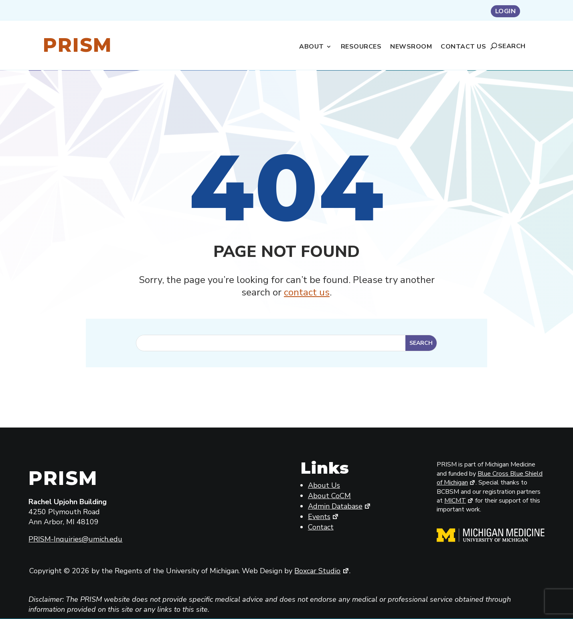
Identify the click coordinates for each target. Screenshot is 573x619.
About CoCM (329, 496)
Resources (361, 47)
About (311, 47)
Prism (77, 45)
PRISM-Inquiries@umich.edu (75, 539)
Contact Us (463, 47)
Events (323, 516)
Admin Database (339, 506)
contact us (307, 292)
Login (505, 12)
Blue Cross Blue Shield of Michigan (490, 478)
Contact (321, 527)
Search (512, 46)
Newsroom (411, 47)
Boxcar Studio (321, 571)
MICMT (459, 500)
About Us (324, 485)
